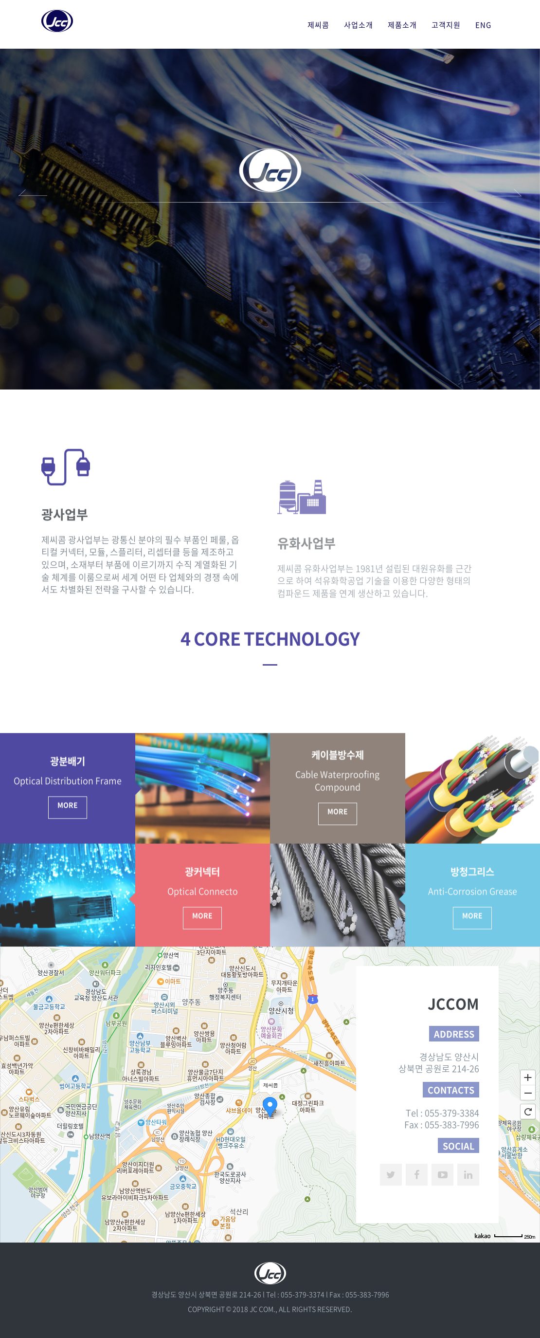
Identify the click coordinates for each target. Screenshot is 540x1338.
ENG (483, 24)
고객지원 (446, 24)
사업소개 (358, 24)
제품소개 (402, 24)
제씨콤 (318, 24)
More (67, 932)
